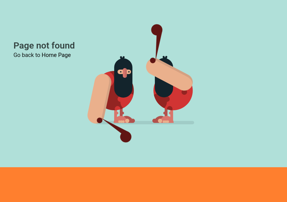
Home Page (56, 55)
